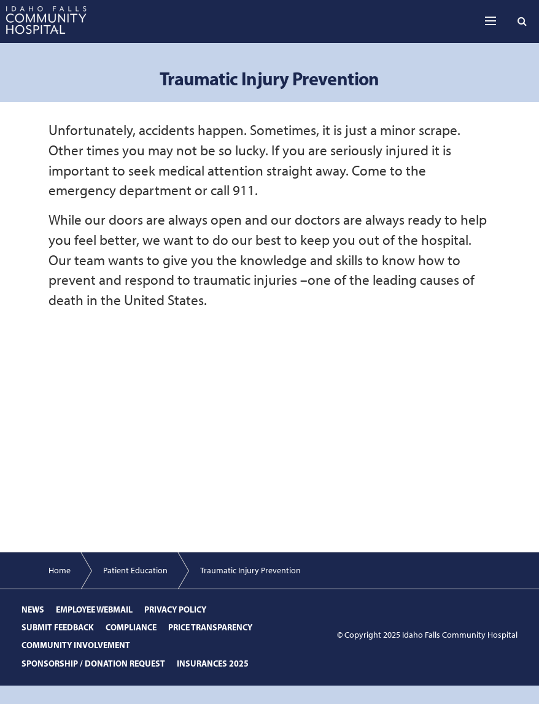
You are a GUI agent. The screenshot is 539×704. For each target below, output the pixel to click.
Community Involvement (75, 645)
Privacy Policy (175, 609)
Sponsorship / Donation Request (93, 663)
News (32, 609)
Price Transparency (210, 627)
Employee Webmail (94, 609)
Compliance (131, 627)
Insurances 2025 (213, 663)
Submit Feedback (57, 627)
